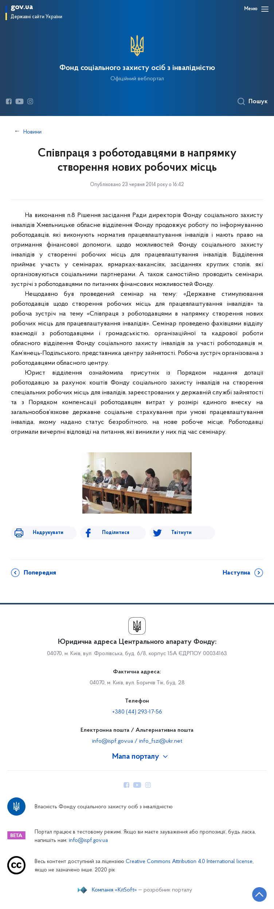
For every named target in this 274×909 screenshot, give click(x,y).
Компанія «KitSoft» (114, 890)
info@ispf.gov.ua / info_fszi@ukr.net (137, 741)
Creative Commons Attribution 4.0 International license (189, 861)
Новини (32, 132)
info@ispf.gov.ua (88, 840)
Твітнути (181, 532)
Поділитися (115, 532)
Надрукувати (48, 532)
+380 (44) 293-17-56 (137, 712)
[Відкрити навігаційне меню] (265, 9)
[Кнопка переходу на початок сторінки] (259, 894)
